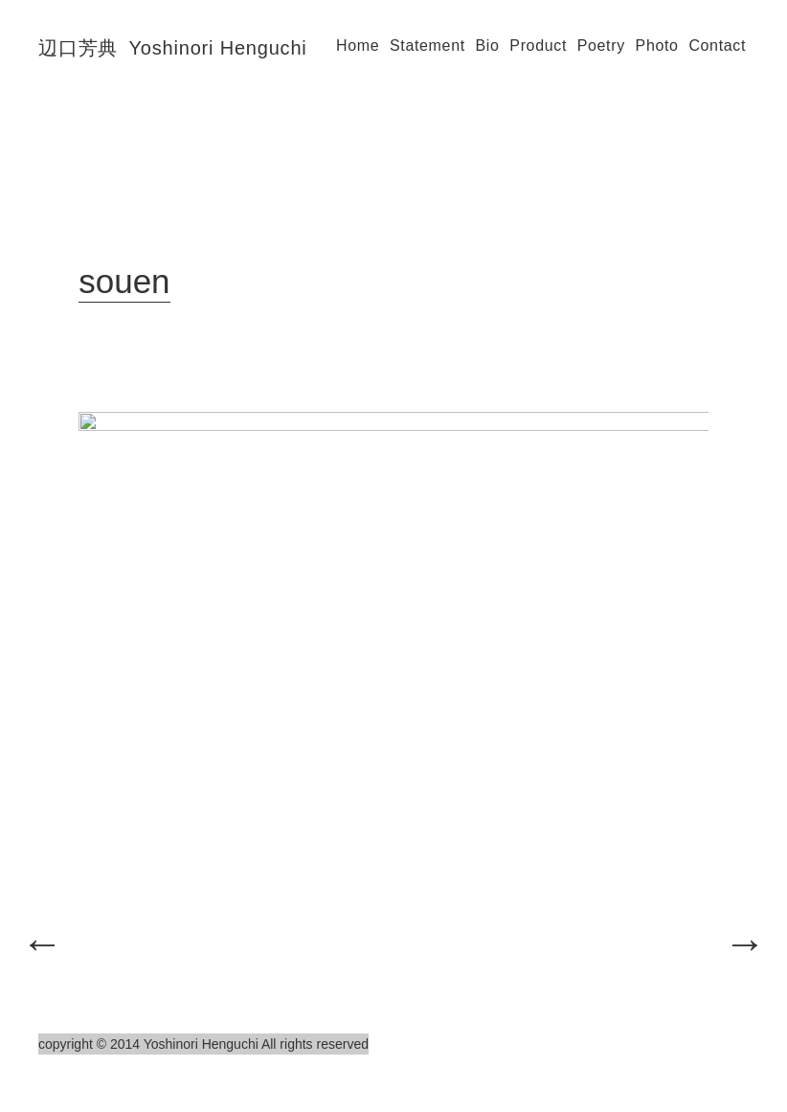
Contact (717, 45)
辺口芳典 (172, 47)
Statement (427, 45)
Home (357, 45)
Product (538, 45)
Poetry (601, 45)
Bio (488, 45)
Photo (657, 45)
